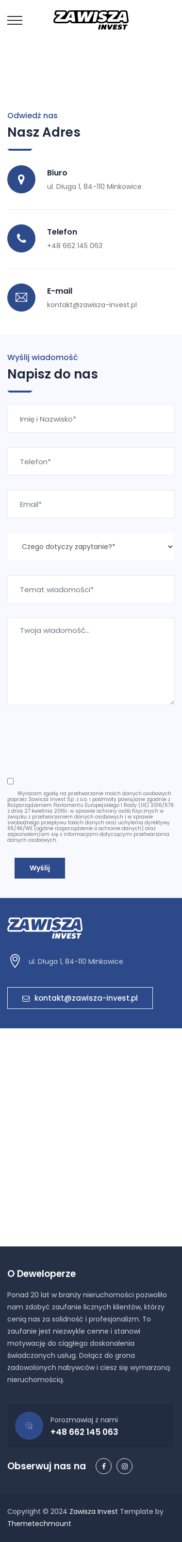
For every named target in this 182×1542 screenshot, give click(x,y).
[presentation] (81, 738)
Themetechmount (39, 1523)
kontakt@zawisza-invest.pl (80, 998)
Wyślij (40, 868)
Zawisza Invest (93, 1511)
